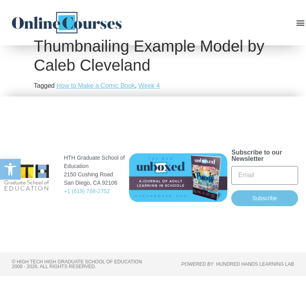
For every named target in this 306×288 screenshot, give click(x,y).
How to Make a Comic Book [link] (95, 97)
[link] (10, 169)
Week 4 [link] (149, 97)
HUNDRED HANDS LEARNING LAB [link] (255, 276)
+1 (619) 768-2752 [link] (87, 203)
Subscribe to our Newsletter (256, 167)
